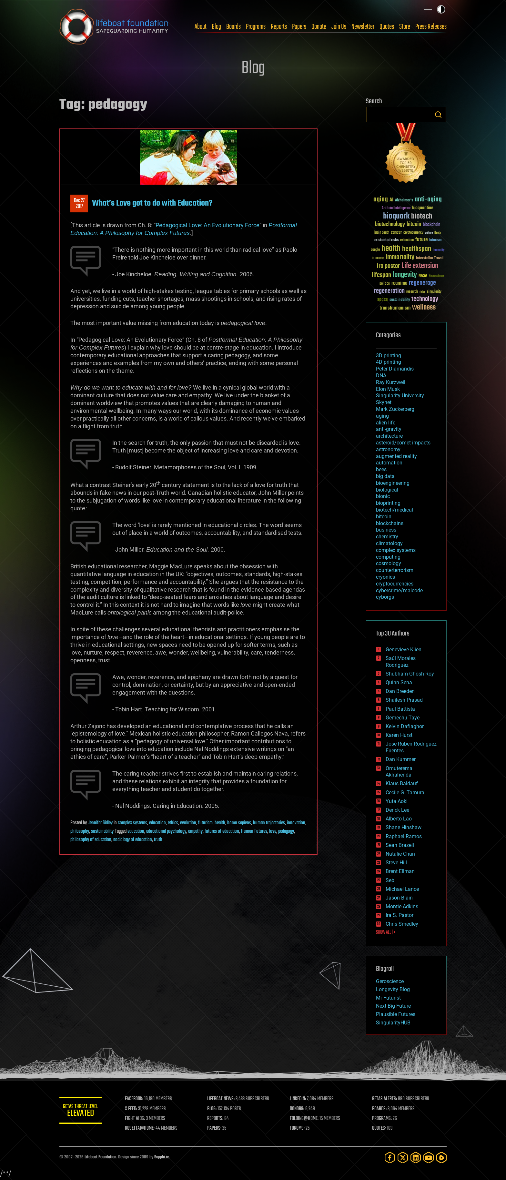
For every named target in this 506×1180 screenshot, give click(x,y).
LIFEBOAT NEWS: (223, 1099)
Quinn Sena (399, 682)
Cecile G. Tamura (405, 792)
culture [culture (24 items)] (429, 233)
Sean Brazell (400, 845)
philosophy (79, 831)
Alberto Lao (399, 819)
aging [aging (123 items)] (380, 200)
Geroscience (390, 981)
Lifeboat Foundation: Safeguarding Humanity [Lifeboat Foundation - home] (114, 27)
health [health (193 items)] (390, 248)
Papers (299, 27)
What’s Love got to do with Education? (152, 203)
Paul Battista (400, 709)
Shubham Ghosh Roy (410, 674)
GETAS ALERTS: (385, 1099)
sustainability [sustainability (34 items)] (400, 300)
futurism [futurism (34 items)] (435, 240)
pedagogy (286, 831)
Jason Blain (399, 898)
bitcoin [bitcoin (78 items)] (414, 224)
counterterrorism (394, 570)
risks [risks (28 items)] (422, 292)
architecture (389, 436)
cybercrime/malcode (399, 590)
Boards (233, 27)
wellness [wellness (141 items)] (424, 307)
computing (388, 557)
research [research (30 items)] (412, 292)
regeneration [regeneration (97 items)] (389, 291)
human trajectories (269, 823)
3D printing (388, 355)
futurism (205, 823)
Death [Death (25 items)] (437, 233)
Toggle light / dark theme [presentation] (441, 9)
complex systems (132, 823)
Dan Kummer (401, 759)
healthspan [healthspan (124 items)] (416, 249)
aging (382, 416)
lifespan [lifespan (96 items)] (381, 275)
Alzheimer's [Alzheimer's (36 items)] (404, 200)
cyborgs (385, 597)
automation (389, 463)
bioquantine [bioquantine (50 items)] (422, 207)
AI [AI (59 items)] (391, 200)
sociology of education (132, 840)
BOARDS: (380, 1109)
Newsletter (362, 27)
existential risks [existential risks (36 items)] (386, 240)
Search (438, 114)
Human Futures (254, 831)
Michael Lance (402, 889)
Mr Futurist (388, 998)
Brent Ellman (400, 871)
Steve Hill (396, 863)
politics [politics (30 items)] (385, 284)
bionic (383, 496)
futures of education (222, 831)
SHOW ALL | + (386, 932)
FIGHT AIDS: (138, 1118)
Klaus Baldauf (402, 783)
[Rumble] (441, 1157)
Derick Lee (397, 810)
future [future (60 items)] (421, 240)
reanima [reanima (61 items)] (399, 283)
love (272, 831)
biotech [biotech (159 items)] (421, 216)
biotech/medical (394, 510)
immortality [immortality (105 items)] (400, 257)
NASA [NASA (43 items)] (423, 276)
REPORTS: (217, 1118)
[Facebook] (390, 1157)
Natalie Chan (400, 854)
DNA (381, 375)
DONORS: (298, 1109)
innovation (296, 823)
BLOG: (214, 1109)
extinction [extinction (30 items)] (407, 240)
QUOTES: (380, 1128)
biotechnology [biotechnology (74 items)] (390, 224)
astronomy (388, 449)
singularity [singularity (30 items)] (434, 292)
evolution (188, 823)
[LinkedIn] (415, 1157)
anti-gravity (388, 429)
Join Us (338, 27)
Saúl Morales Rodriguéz (401, 661)
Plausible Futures (395, 1014)
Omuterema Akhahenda (399, 771)
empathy (195, 831)
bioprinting (388, 503)
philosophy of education (90, 840)
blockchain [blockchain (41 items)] (431, 225)
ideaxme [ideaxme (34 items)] (378, 258)
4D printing (388, 362)
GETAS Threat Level (82, 1111)
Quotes (387, 27)
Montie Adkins (402, 906)
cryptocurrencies (394, 584)
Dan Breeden (400, 691)
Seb (390, 880)
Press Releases (431, 27)
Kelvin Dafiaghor (405, 726)
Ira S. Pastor (399, 915)
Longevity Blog (393, 989)
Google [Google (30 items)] (375, 250)
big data (385, 476)
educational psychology (166, 831)
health (220, 823)
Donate (318, 27)
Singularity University (400, 395)
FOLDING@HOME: (305, 1118)
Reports (279, 27)
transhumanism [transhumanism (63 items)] (395, 308)
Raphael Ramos (404, 836)
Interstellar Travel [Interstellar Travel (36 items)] (429, 258)
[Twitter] (403, 1157)
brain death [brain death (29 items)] (381, 233)
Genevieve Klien (403, 649)
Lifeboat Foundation (100, 1157)
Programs (256, 27)
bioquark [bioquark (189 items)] (396, 216)
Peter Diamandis (395, 369)
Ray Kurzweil (390, 382)
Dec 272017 (79, 203)
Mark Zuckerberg (395, 409)
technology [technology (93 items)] (424, 299)
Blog (216, 27)
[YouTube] (428, 1157)
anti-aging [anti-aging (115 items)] (428, 200)
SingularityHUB (393, 1023)
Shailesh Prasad (404, 700)
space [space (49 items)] (382, 299)
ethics (173, 823)
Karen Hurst (399, 735)
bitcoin (383, 517)
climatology (389, 543)
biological (387, 490)
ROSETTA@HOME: (142, 1128)
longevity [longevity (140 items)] (405, 275)
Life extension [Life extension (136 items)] (419, 266)
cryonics (385, 577)
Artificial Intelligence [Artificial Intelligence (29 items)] (396, 208)
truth (158, 840)
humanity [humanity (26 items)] (439, 250)
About (201, 27)
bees (381, 469)
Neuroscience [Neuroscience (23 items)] (436, 276)
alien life (385, 423)
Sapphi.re (161, 1157)
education (157, 823)
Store (404, 27)
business (386, 530)
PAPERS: (216, 1128)
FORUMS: (298, 1128)
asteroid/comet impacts (403, 443)
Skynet (383, 402)
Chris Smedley (402, 924)
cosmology (388, 563)
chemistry (387, 537)
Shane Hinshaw (403, 827)
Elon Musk (388, 389)
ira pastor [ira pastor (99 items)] (388, 266)
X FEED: (134, 1109)
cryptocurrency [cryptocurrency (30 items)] (413, 233)
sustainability (102, 831)
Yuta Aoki (397, 801)
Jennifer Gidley (100, 823)
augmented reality (396, 456)
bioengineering (393, 483)
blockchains (389, 523)
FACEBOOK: (137, 1099)
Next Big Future (393, 1006)
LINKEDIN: (299, 1099)
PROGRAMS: (383, 1118)
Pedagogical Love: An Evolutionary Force (207, 225)
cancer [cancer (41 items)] (396, 232)
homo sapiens (239, 823)
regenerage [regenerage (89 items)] (422, 283)
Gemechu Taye (403, 718)
